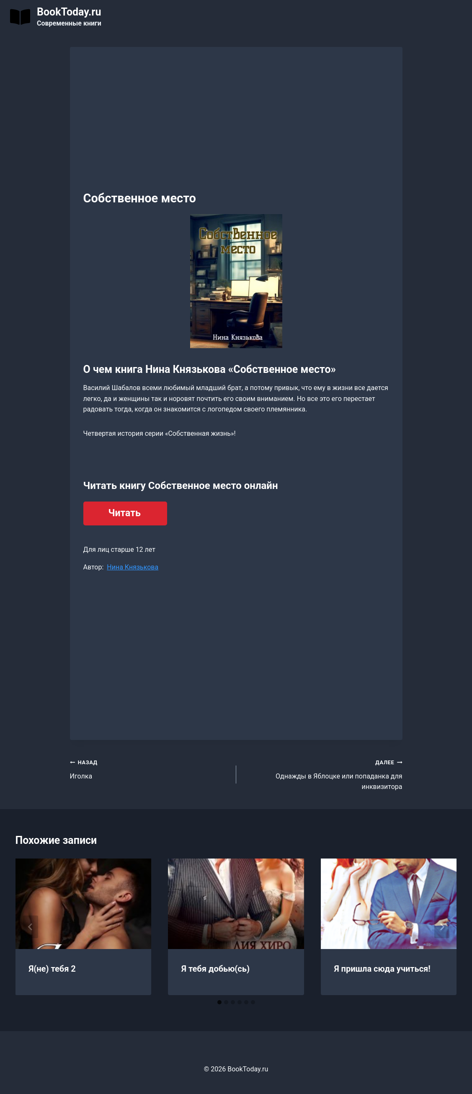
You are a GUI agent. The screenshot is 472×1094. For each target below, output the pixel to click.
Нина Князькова (132, 567)
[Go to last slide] (30, 927)
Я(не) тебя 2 (52, 969)
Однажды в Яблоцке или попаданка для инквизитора (322, 774)
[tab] (219, 1002)
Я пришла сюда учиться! (382, 969)
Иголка (150, 768)
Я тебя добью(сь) (215, 969)
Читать (124, 513)
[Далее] (441, 927)
